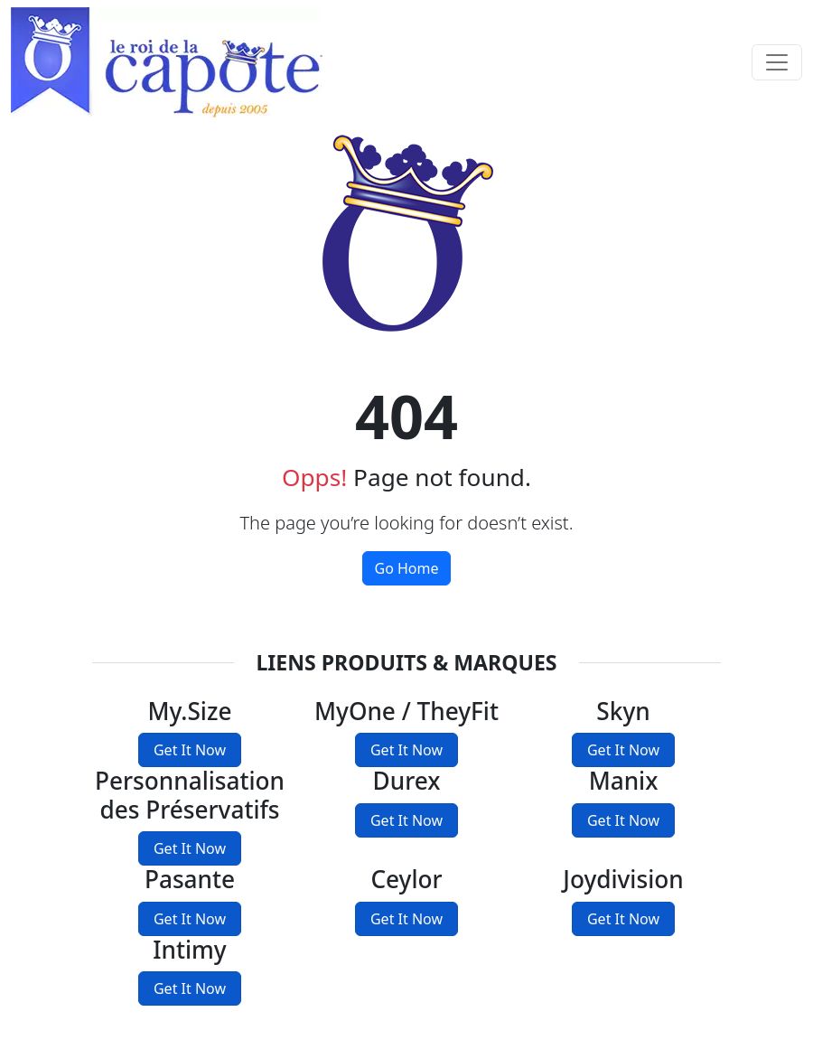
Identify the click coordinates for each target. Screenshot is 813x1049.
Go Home (406, 568)
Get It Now (190, 750)
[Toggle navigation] (777, 62)
